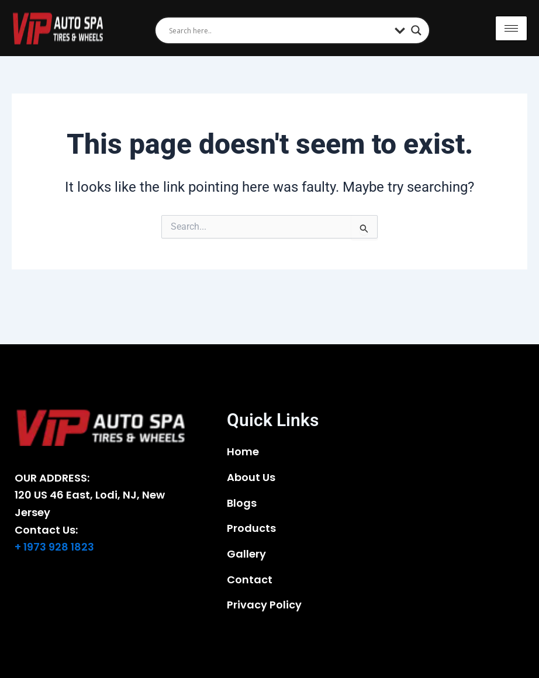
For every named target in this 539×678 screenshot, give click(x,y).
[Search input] (279, 30)
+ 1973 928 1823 (54, 546)
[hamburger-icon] (511, 28)
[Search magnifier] (416, 30)
